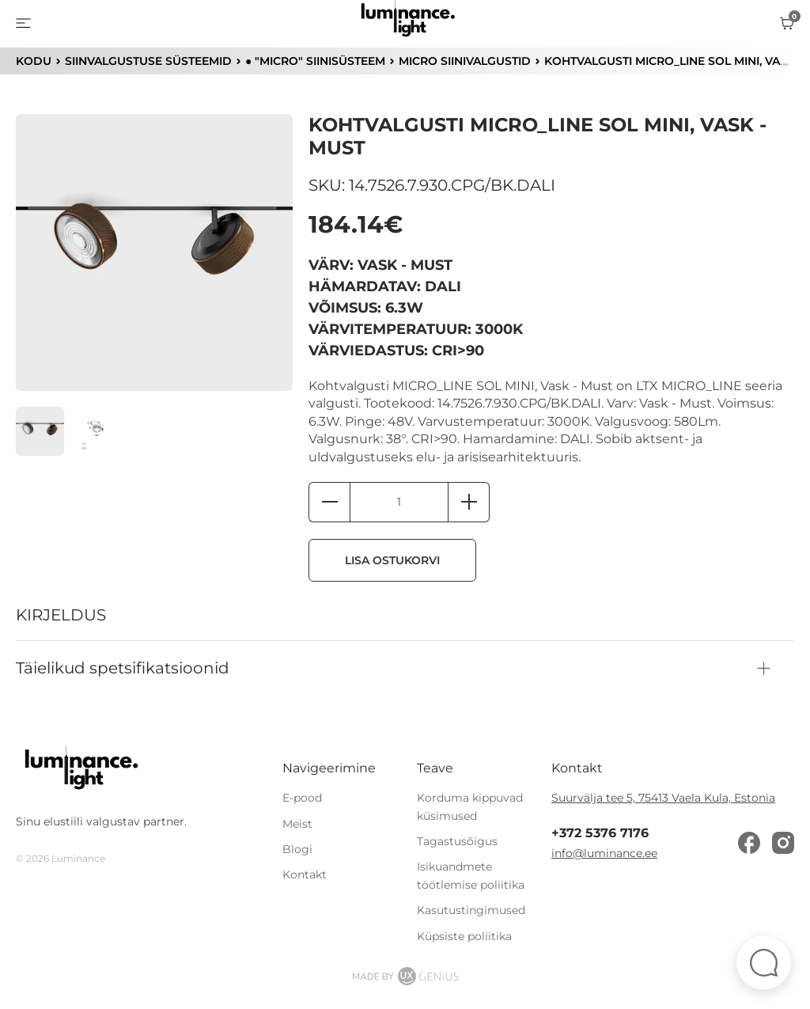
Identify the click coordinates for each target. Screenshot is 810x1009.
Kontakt (304, 875)
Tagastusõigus (457, 841)
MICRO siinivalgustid (464, 61)
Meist (297, 824)
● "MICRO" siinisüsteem (314, 61)
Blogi (297, 849)
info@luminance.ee (604, 853)
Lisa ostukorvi (393, 561)
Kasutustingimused (471, 910)
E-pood (302, 798)
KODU (33, 61)
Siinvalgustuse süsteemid (147, 61)
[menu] (23, 24)
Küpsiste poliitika (464, 936)
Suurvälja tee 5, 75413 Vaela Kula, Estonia (663, 798)
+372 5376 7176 (600, 833)
